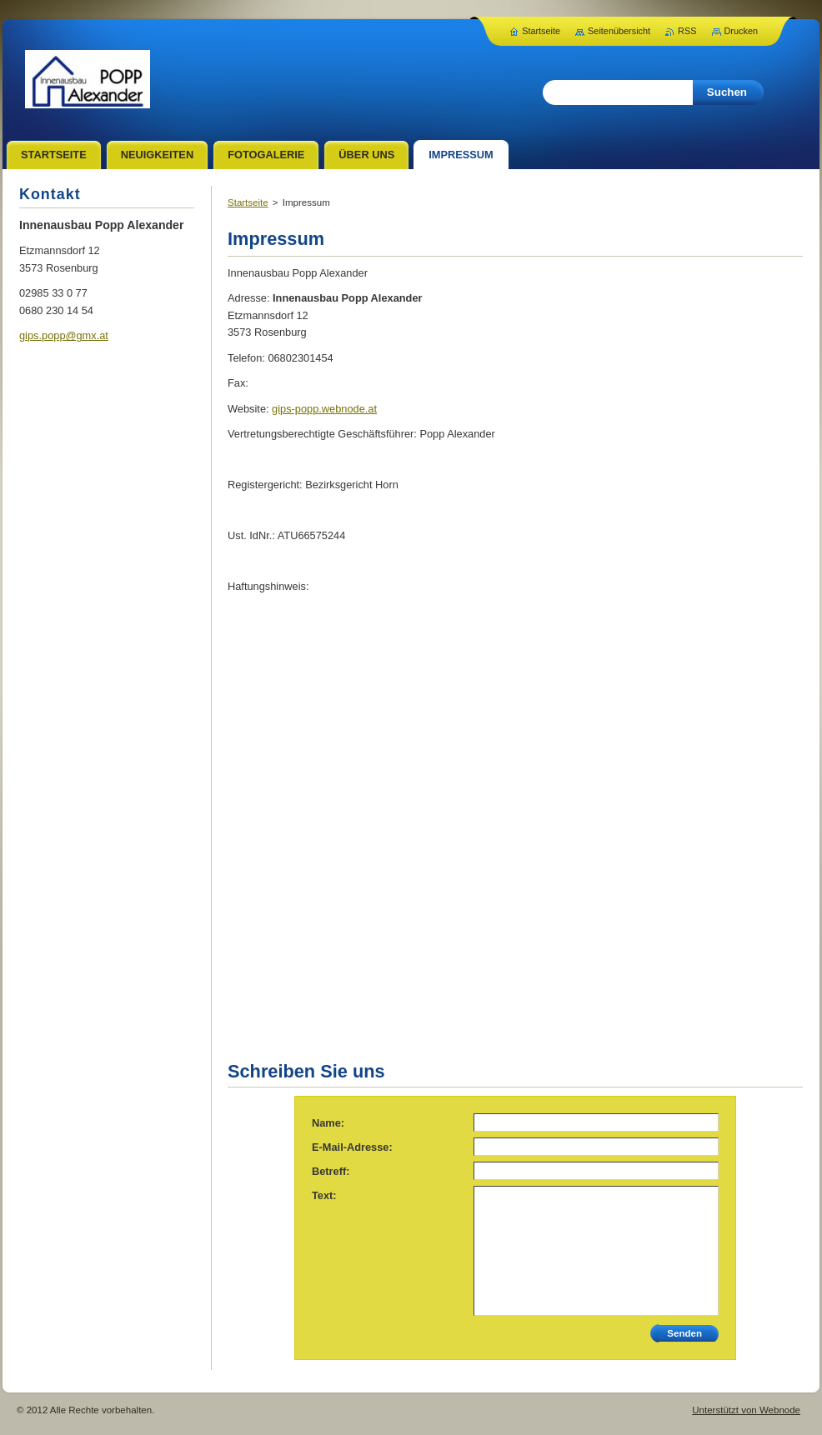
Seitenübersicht (619, 31)
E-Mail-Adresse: (352, 1147)
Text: (324, 1195)
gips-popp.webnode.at (324, 408)
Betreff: (331, 1171)
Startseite (248, 203)
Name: (328, 1123)
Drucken (741, 31)
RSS (687, 31)
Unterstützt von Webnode (746, 1410)
